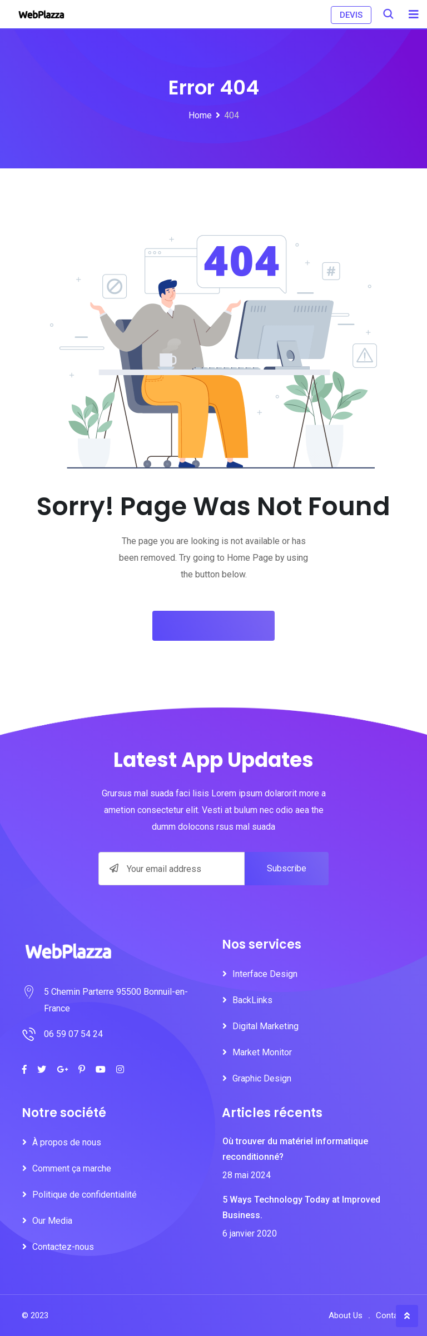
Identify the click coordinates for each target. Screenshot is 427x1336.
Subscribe (286, 868)
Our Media (52, 1220)
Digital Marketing (265, 1026)
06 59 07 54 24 (73, 1034)
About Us (346, 1315)
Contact (390, 1315)
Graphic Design (261, 1078)
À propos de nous (66, 1142)
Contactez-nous (63, 1247)
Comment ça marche (71, 1168)
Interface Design (264, 974)
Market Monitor (262, 1052)
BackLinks (252, 1000)
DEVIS (351, 15)
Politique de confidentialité (84, 1194)
